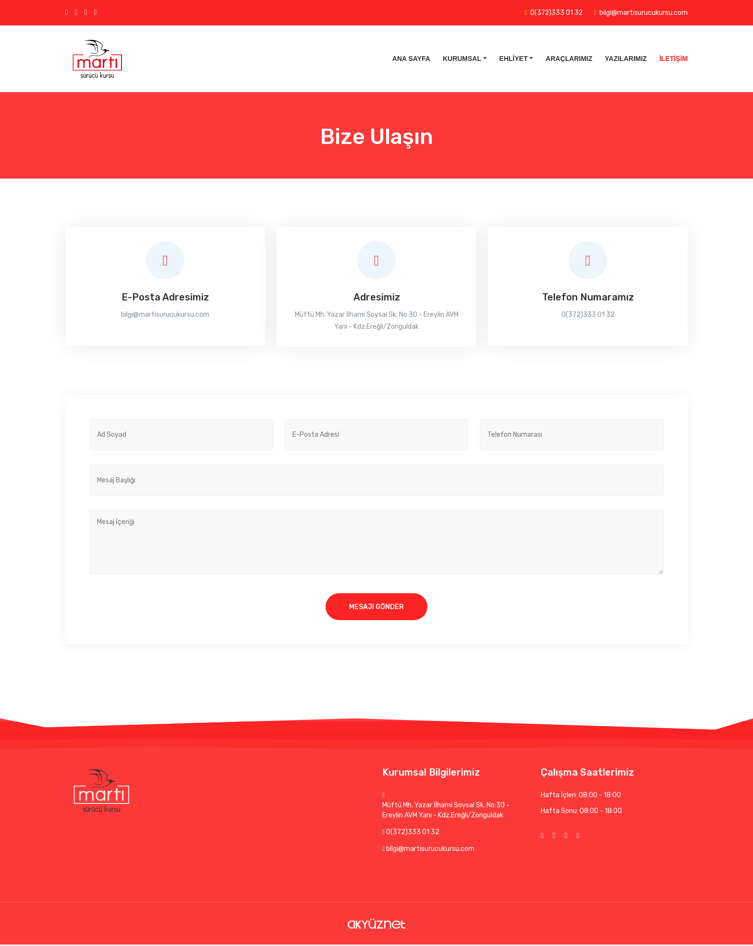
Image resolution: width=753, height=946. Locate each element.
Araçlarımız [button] (569, 58)
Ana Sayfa (411, 58)
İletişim (673, 58)
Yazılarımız (626, 58)
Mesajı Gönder (376, 607)
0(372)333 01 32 (556, 13)
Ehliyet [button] (513, 58)
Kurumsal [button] (462, 58)
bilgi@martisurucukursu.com (643, 13)
